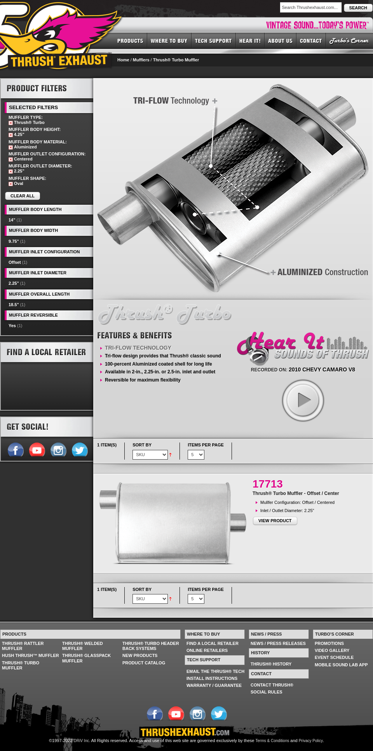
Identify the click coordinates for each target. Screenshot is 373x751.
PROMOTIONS (329, 643)
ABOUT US (280, 40)
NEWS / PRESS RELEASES (278, 643)
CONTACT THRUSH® (272, 685)
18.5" (14, 304)
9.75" (14, 241)
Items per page (206, 445)
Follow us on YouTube (36, 449)
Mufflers (141, 60)
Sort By (142, 445)
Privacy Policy (311, 741)
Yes (12, 325)
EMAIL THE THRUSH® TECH (215, 671)
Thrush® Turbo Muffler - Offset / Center (296, 493)
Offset (15, 262)
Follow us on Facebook (15, 449)
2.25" (14, 283)
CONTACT (311, 40)
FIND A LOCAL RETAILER (212, 643)
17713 (268, 484)
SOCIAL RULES (266, 692)
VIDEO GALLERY (332, 650)
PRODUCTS (130, 40)
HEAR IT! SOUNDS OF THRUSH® (250, 40)
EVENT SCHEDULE (334, 657)
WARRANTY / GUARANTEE (214, 685)
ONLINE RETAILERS (207, 650)
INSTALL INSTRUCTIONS (211, 678)
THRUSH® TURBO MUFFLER (20, 665)
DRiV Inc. (82, 741)
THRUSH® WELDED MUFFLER (82, 646)
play (302, 400)
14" (12, 220)
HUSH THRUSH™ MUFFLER (30, 655)
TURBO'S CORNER (349, 40)
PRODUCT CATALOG (143, 662)
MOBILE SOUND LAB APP (341, 664)
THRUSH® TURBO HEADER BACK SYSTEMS (150, 646)
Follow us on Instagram (58, 449)
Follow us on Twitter (79, 449)
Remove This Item (11, 123)
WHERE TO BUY (169, 40)
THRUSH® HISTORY (271, 664)
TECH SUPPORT (214, 40)
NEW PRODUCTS (139, 655)
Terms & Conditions (272, 741)
